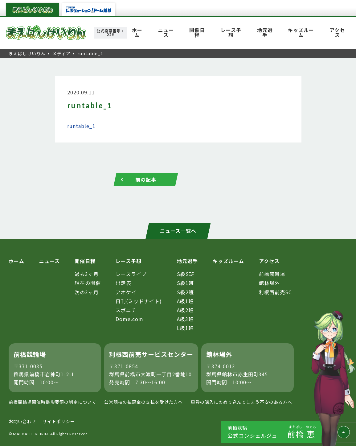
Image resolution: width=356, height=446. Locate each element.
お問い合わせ (22, 421)
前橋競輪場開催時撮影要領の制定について (52, 402)
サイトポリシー (59, 421)
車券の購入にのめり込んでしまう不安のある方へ (241, 402)
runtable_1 (81, 126)
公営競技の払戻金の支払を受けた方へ (143, 402)
